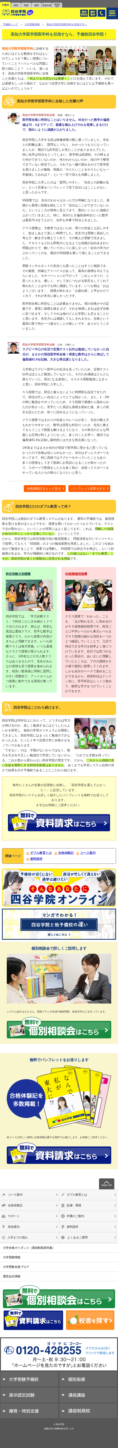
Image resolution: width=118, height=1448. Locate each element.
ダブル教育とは (41, 853)
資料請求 (36, 859)
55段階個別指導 (76, 574)
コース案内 (88, 853)
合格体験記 (66, 853)
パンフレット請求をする (88, 488)
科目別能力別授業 (18, 574)
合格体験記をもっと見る (44, 488)
